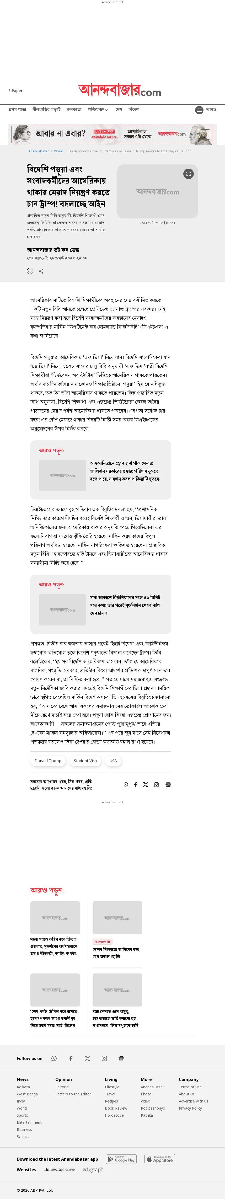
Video (145, 1101)
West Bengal (28, 1093)
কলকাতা (74, 110)
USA (113, 760)
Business (24, 1129)
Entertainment (29, 1122)
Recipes (111, 1101)
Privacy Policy (190, 1108)
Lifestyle (112, 1086)
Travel (110, 1093)
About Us (187, 1093)
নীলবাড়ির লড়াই (46, 110)
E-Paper (15, 90)
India (21, 1101)
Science (23, 1136)
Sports (22, 1115)
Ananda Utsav (152, 1086)
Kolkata (23, 1086)
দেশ (118, 110)
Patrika (147, 1115)
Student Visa (85, 760)
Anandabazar (39, 151)
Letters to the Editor (73, 1093)
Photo (146, 1093)
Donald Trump (48, 760)
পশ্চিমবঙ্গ (98, 110)
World (58, 151)
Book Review (116, 1108)
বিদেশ (133, 110)
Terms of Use (190, 1086)
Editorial (62, 1086)
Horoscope (114, 1115)
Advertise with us (193, 1101)
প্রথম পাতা (17, 110)
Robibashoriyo (153, 1108)
